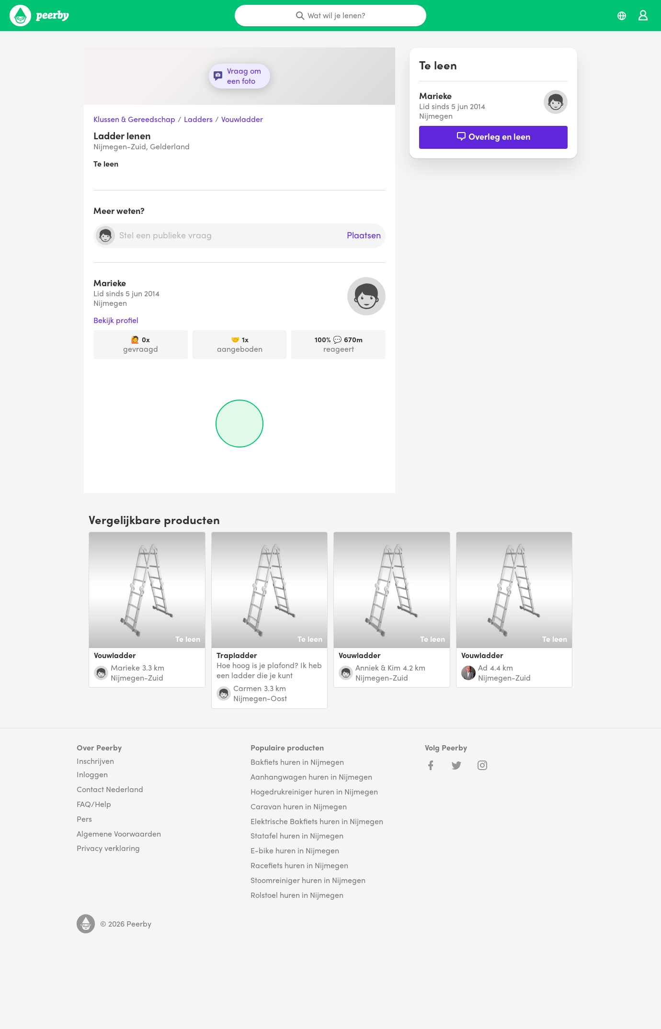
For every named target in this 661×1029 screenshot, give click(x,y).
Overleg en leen (493, 136)
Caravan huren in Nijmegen (299, 807)
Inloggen (92, 775)
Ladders (198, 119)
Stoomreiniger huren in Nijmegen (308, 880)
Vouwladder (242, 119)
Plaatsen (364, 235)
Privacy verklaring (108, 848)
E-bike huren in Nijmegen (295, 851)
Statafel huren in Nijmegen (297, 836)
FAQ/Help (94, 804)
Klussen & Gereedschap (134, 119)
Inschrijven (95, 761)
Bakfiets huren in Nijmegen (297, 762)
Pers (84, 819)
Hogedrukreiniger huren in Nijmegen (314, 792)
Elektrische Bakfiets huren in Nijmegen (317, 821)
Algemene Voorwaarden (119, 834)
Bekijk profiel (115, 320)
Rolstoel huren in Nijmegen (297, 895)
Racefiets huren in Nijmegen (299, 866)
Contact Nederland (110, 789)
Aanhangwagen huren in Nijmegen (311, 777)
